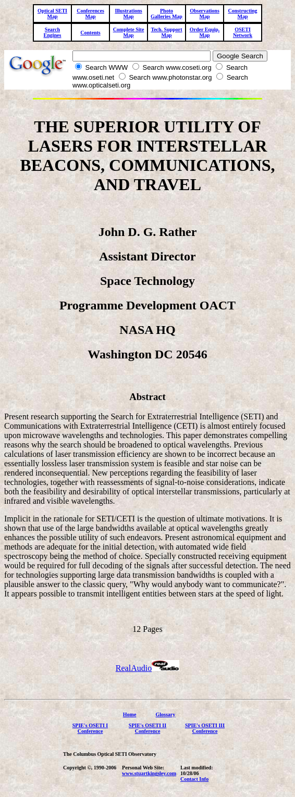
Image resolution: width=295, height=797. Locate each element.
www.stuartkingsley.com (149, 773)
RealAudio (147, 668)
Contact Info (194, 779)
